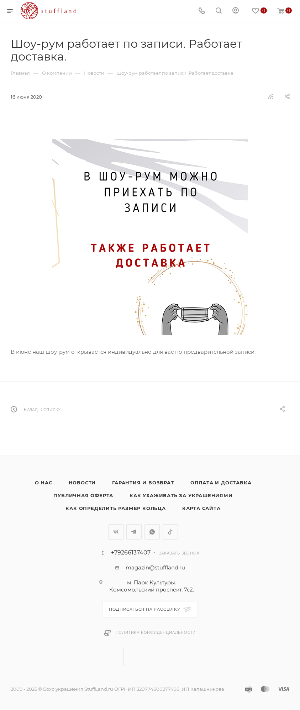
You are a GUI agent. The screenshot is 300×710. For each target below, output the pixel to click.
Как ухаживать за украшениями (181, 495)
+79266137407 (131, 553)
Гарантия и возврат (143, 482)
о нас (43, 482)
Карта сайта (201, 508)
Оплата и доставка (221, 482)
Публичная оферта (83, 495)
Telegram (134, 532)
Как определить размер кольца (115, 508)
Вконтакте (115, 532)
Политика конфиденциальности (156, 632)
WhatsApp (152, 532)
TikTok (170, 532)
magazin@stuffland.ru (155, 567)
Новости (82, 482)
